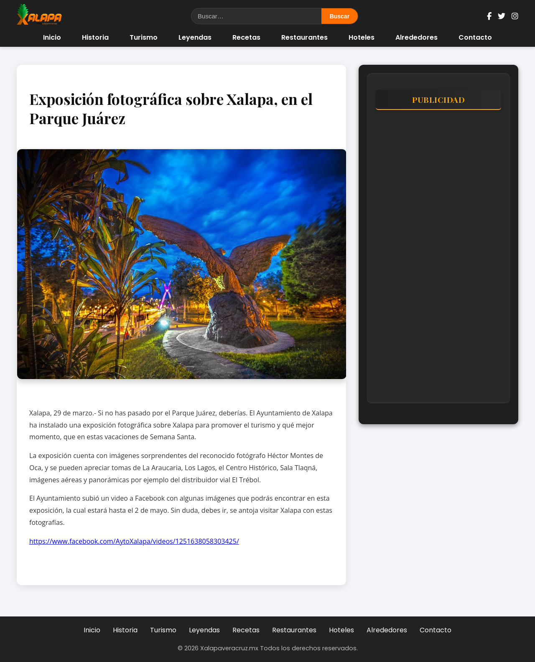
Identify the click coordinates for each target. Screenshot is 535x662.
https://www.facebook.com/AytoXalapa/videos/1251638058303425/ (134, 541)
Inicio (52, 37)
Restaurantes (304, 37)
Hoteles (361, 37)
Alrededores (416, 37)
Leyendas (194, 37)
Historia (95, 37)
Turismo (144, 37)
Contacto (475, 37)
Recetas (246, 37)
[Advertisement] (438, 260)
